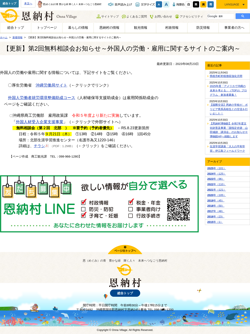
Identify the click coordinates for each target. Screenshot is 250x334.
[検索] (220, 16)
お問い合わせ (163, 16)
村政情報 (172, 27)
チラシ (41, 145)
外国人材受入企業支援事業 (39, 122)
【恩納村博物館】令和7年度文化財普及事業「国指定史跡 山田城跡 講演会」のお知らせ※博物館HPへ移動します (229, 130)
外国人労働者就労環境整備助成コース (41, 98)
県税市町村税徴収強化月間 (226, 76)
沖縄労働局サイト (51, 85)
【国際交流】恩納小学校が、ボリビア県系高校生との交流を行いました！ (229, 109)
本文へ (28, 3)
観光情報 (140, 27)
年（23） (215, 216)
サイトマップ (110, 16)
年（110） (216, 184)
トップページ (47, 27)
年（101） (216, 168)
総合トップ (9, 3)
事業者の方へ (234, 27)
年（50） (215, 205)
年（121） (216, 189)
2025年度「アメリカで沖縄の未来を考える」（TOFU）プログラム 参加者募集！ (228, 90)
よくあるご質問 (136, 16)
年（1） (215, 221)
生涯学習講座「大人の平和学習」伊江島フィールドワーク (227, 148)
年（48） (215, 211)
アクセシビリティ (191, 16)
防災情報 (203, 27)
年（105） (216, 195)
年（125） (216, 173)
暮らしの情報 (78, 27)
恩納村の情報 (109, 27)
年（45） (215, 200)
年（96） (215, 178)
